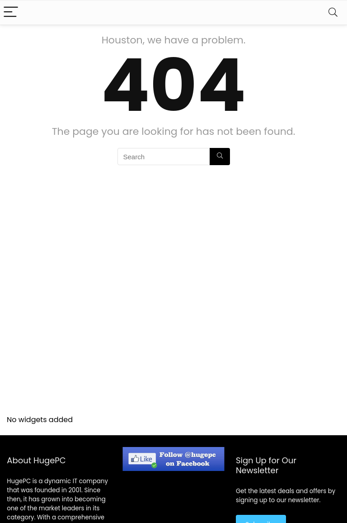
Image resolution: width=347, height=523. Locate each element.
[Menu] (11, 12)
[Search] (333, 12)
